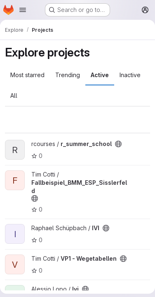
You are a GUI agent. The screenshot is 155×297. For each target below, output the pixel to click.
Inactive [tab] (130, 74)
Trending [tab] (67, 74)
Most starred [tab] (27, 74)
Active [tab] (100, 74)
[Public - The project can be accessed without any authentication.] (118, 144)
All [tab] (13, 95)
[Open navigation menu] (22, 9)
